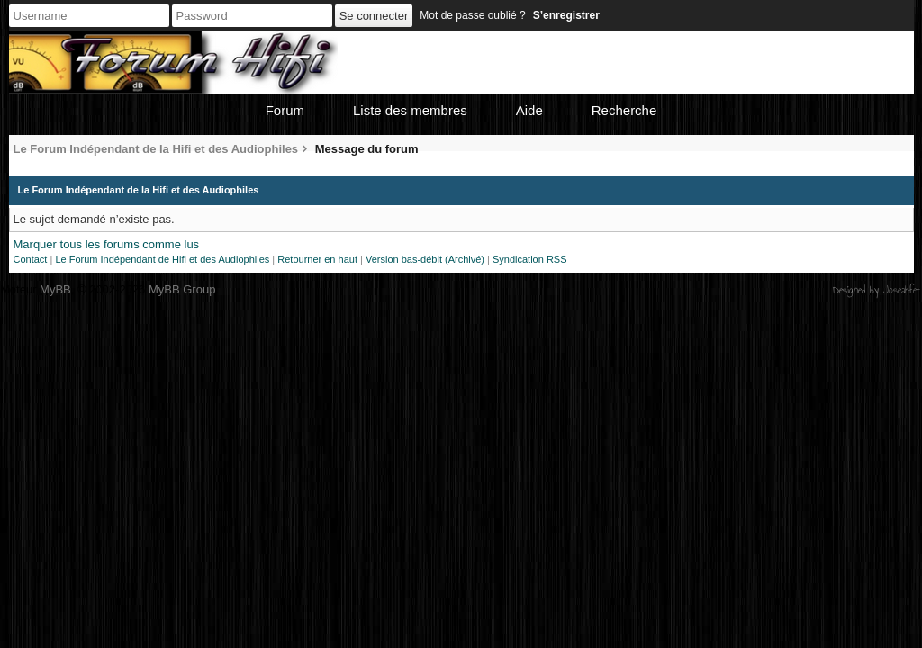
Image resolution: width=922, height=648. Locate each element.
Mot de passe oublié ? (472, 15)
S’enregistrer (566, 15)
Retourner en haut (317, 259)
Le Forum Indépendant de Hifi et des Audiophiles (162, 259)
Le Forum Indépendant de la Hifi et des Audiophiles (156, 149)
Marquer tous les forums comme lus (107, 244)
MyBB (55, 289)
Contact (31, 259)
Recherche (624, 110)
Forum (285, 110)
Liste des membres (410, 110)
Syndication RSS (530, 259)
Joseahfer (901, 290)
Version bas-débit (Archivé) (425, 259)
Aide (529, 110)
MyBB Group (182, 289)
